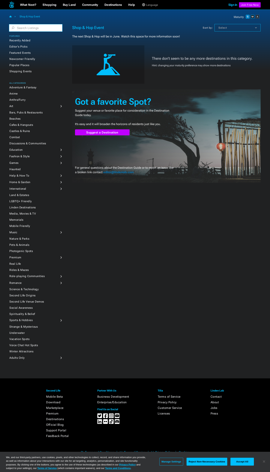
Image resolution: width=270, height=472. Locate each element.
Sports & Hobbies (21, 320)
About (215, 402)
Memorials (16, 219)
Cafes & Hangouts (21, 125)
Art (11, 106)
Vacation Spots (19, 339)
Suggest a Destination (102, 132)
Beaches (15, 118)
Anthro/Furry (17, 99)
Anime (13, 93)
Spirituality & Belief (22, 314)
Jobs (214, 408)
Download (53, 402)
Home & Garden (19, 182)
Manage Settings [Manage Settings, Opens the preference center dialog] (171, 461)
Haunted (15, 169)
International (17, 188)
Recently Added (19, 40)
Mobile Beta (54, 396)
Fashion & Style (19, 156)
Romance (15, 283)
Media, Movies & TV (22, 213)
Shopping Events (20, 71)
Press (214, 413)
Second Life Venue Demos (26, 301)
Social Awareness (21, 307)
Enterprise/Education (112, 402)
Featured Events (20, 52)
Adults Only (17, 357)
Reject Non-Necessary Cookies (207, 461)
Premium (15, 257)
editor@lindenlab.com (118, 172)
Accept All (242, 461)
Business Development (113, 396)
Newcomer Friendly (22, 59)
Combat (14, 137)
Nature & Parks (19, 238)
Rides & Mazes (19, 270)
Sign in (232, 5)
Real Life (15, 263)
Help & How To (19, 175)
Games (14, 163)
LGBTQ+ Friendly (20, 201)
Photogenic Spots (21, 251)
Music (13, 232)
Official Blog (55, 425)
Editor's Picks (18, 46)
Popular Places (19, 65)
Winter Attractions (21, 351)
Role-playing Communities (27, 276)
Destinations (55, 419)
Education (16, 149)
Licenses (164, 413)
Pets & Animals (19, 245)
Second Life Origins (22, 295)
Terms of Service (169, 396)
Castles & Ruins (19, 131)
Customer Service (170, 408)
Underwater (17, 333)
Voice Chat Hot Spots (23, 345)
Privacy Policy (167, 402)
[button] (28, 5)
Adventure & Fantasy (23, 87)
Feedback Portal (57, 436)
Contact (216, 396)
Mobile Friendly (19, 226)
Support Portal (56, 430)
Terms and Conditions (118, 468)
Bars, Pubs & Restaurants (26, 112)
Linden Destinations (22, 207)
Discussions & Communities (27, 143)
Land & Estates (19, 195)
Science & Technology (24, 289)
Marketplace (55, 408)
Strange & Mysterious (23, 326)
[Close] (264, 461)
